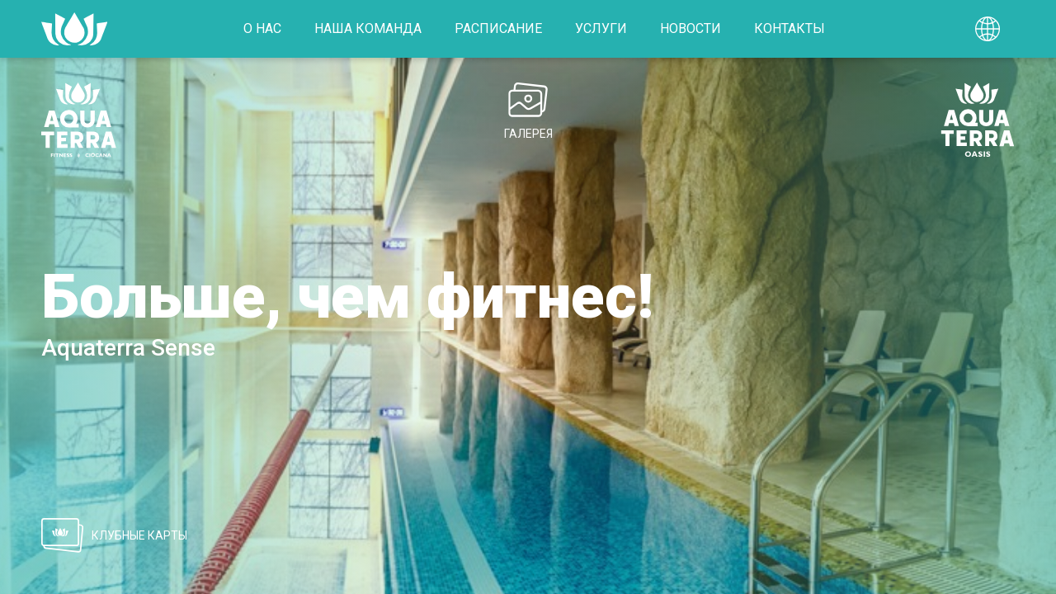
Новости (690, 28)
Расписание (498, 28)
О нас (262, 28)
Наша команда (368, 28)
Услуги (601, 28)
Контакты (789, 28)
